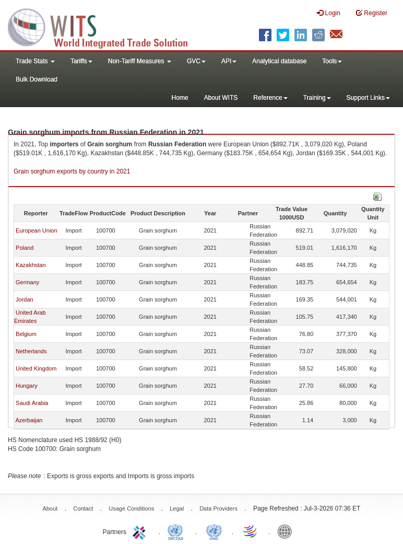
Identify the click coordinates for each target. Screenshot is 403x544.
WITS (104, 26)
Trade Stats (35, 61)
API (228, 61)
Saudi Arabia (32, 403)
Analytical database (279, 61)
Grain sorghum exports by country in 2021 (72, 171)
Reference (270, 97)
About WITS (221, 97)
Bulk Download (36, 79)
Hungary (27, 386)
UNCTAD (177, 530)
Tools (332, 61)
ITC (141, 530)
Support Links (368, 97)
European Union (36, 230)
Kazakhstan (30, 265)
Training (317, 97)
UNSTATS (214, 530)
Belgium (26, 334)
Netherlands (31, 351)
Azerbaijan (28, 420)
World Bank (287, 530)
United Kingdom (36, 368)
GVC (196, 61)
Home (180, 97)
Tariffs (81, 61)
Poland (24, 248)
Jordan (24, 299)
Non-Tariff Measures (139, 61)
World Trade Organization (250, 530)
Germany (27, 282)
